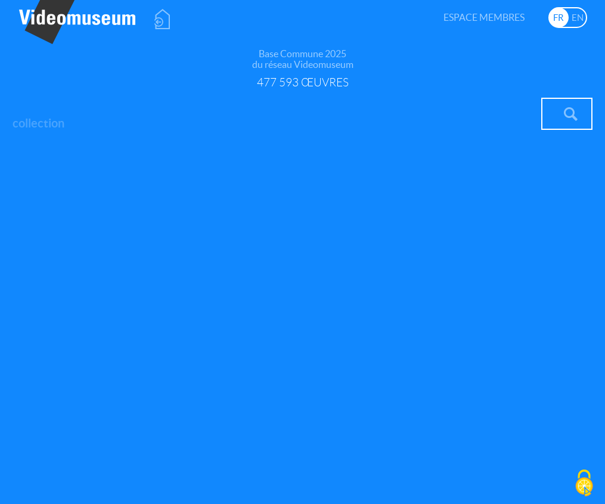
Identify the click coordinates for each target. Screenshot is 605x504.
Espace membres (484, 17)
